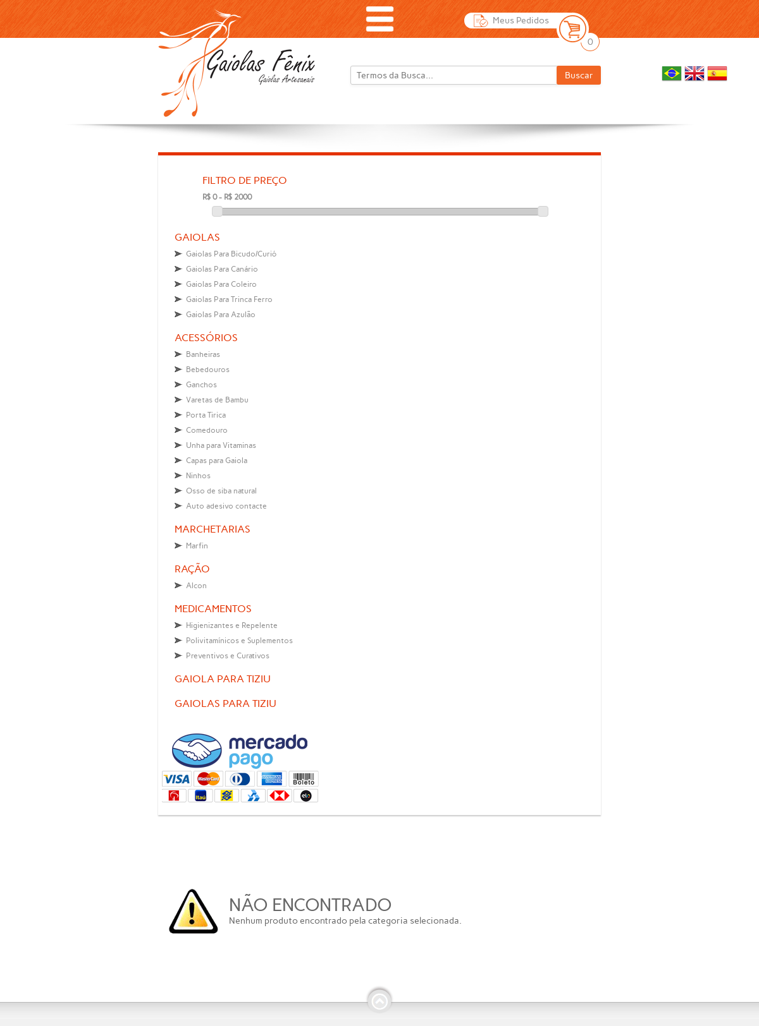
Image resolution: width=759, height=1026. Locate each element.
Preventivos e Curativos (227, 655)
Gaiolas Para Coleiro (221, 284)
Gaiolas (197, 237)
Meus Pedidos (521, 20)
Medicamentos (213, 609)
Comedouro (207, 430)
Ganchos (201, 384)
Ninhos (198, 475)
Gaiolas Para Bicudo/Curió (231, 254)
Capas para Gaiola (216, 460)
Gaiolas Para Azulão (221, 314)
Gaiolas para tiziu (225, 703)
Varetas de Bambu (217, 399)
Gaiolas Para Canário (222, 269)
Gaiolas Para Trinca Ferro (229, 299)
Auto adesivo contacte (226, 506)
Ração (192, 569)
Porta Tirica (206, 415)
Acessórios (206, 338)
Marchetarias (212, 529)
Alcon (196, 585)
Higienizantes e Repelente (232, 625)
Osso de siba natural (221, 490)
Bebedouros (208, 369)
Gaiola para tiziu (223, 679)
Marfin (197, 545)
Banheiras (203, 354)
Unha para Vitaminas (221, 445)
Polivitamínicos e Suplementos (239, 640)
